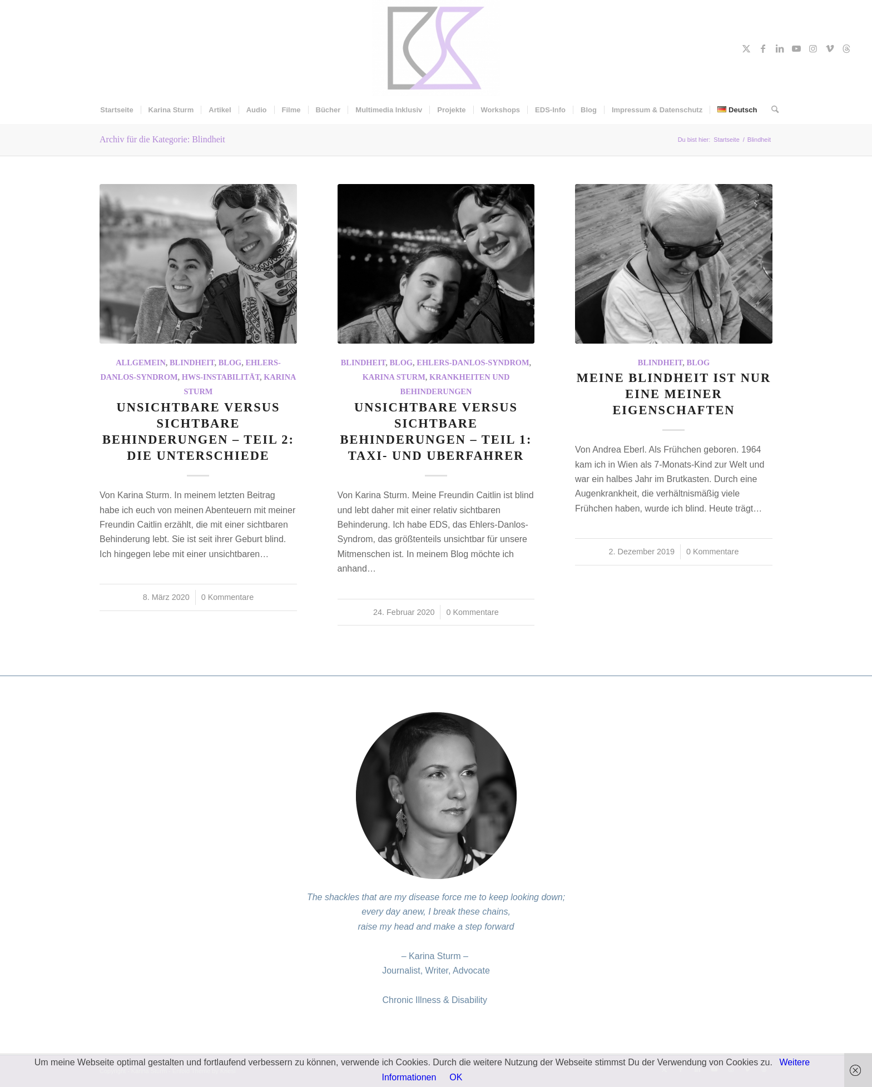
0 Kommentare (227, 597)
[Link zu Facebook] (763, 48)
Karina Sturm (394, 377)
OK (455, 1077)
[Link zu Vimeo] (829, 48)
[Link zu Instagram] (813, 48)
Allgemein (141, 362)
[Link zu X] (746, 48)
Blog (230, 362)
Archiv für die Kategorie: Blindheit (162, 139)
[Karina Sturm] (436, 48)
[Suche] (771, 110)
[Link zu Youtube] (796, 48)
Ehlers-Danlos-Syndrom (473, 362)
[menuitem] (116, 110)
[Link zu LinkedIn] (779, 48)
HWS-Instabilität (221, 377)
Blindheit (192, 362)
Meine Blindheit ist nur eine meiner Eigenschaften (674, 394)
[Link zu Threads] (846, 48)
